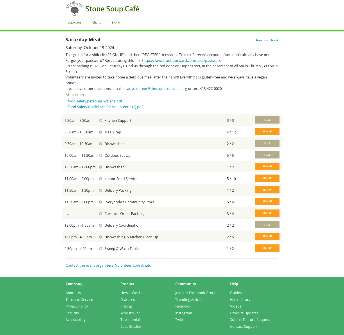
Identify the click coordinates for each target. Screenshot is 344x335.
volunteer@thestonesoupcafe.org (159, 88)
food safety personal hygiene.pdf (95, 101)
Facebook (183, 306)
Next (274, 40)
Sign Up (267, 131)
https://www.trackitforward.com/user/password (181, 60)
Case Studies (131, 326)
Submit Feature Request (250, 319)
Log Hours (74, 22)
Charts (96, 22)
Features (127, 299)
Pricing (126, 306)
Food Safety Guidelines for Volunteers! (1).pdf (105, 106)
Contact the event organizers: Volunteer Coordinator (109, 265)
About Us (73, 292)
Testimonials (131, 319)
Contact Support (244, 326)
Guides (236, 292)
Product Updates (244, 313)
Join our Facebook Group (196, 292)
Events (116, 22)
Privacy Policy (77, 306)
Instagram (183, 313)
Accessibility (76, 319)
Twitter (181, 319)
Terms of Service (79, 299)
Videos (235, 306)
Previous (261, 40)
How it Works (131, 292)
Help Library (240, 299)
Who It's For (130, 313)
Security (72, 313)
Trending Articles (189, 299)
